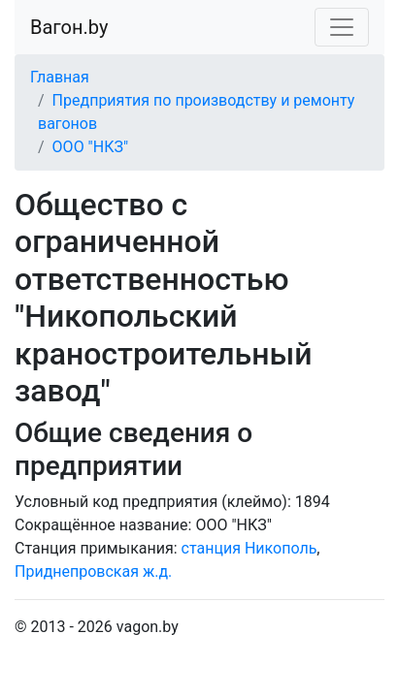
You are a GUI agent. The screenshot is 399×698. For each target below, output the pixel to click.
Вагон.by (69, 27)
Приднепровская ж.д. (93, 571)
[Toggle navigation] (342, 27)
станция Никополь (249, 548)
